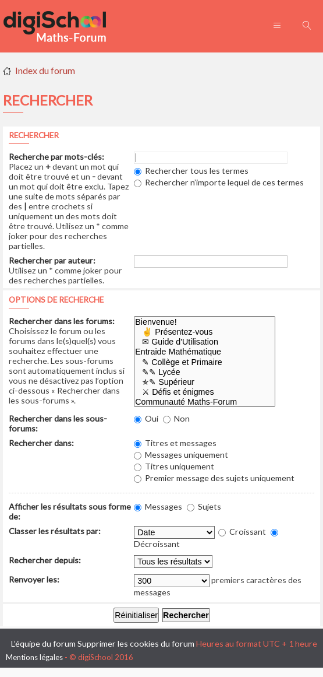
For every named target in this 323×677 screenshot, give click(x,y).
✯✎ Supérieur (204, 382)
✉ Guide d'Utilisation (204, 342)
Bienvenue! (204, 322)
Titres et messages (175, 443)
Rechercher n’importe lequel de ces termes (219, 182)
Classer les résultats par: (55, 531)
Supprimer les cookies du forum (135, 643)
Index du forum (45, 70)
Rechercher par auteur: (52, 260)
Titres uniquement (174, 466)
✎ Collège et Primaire (204, 362)
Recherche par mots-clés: (56, 157)
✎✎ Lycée (204, 372)
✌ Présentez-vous (204, 332)
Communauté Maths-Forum (204, 402)
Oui (146, 418)
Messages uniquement (181, 454)
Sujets (204, 506)
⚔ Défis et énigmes (204, 392)
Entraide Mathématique (204, 352)
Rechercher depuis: (45, 560)
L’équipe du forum (43, 643)
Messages (158, 506)
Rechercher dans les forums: (62, 321)
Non (176, 418)
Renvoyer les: (34, 579)
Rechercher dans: (41, 443)
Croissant (242, 531)
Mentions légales (34, 657)
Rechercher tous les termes (191, 171)
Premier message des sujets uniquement (214, 478)
